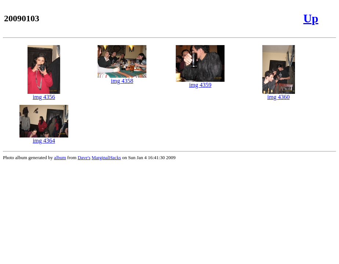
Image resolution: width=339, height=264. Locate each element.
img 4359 (200, 82)
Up (310, 18)
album (60, 157)
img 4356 (44, 94)
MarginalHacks (106, 157)
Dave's (84, 157)
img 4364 (43, 138)
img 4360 (278, 94)
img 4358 (122, 78)
